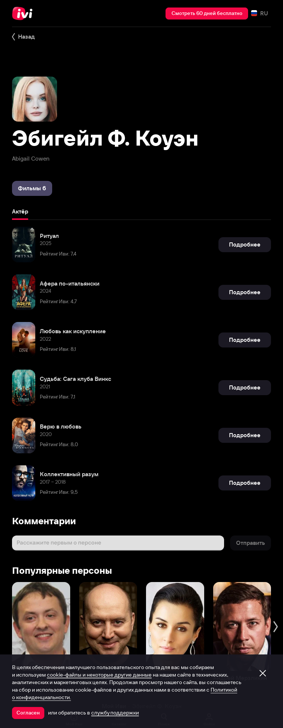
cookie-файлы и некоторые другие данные (99, 675)
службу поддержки (115, 713)
